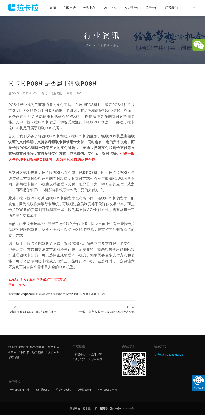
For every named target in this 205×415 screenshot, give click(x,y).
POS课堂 (130, 8)
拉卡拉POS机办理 (18, 389)
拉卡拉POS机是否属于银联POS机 (84, 294)
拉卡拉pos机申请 (107, 389)
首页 (53, 8)
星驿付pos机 (63, 389)
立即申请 (69, 8)
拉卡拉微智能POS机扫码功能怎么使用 (32, 311)
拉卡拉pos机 (25, 294)
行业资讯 (102, 45)
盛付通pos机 (42, 389)
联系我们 (171, 8)
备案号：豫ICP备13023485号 (117, 408)
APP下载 (110, 8)
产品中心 (89, 8)
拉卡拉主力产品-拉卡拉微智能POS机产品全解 (106, 311)
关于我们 (151, 8)
